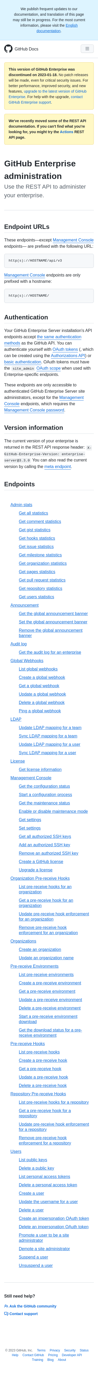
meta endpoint (57, 466)
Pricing (53, 1355)
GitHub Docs (26, 49)
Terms (41, 1350)
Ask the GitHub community (30, 1306)
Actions (66, 132)
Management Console (73, 240)
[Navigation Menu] (87, 48)
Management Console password (34, 410)
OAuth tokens (65, 349)
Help (15, 1355)
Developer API (72, 1355)
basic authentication (22, 362)
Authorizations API (68, 355)
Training (37, 1360)
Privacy (55, 1350)
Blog (50, 1360)
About (62, 1360)
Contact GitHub (33, 1355)
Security (70, 1350)
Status (84, 1350)
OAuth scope (49, 368)
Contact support (21, 1314)
